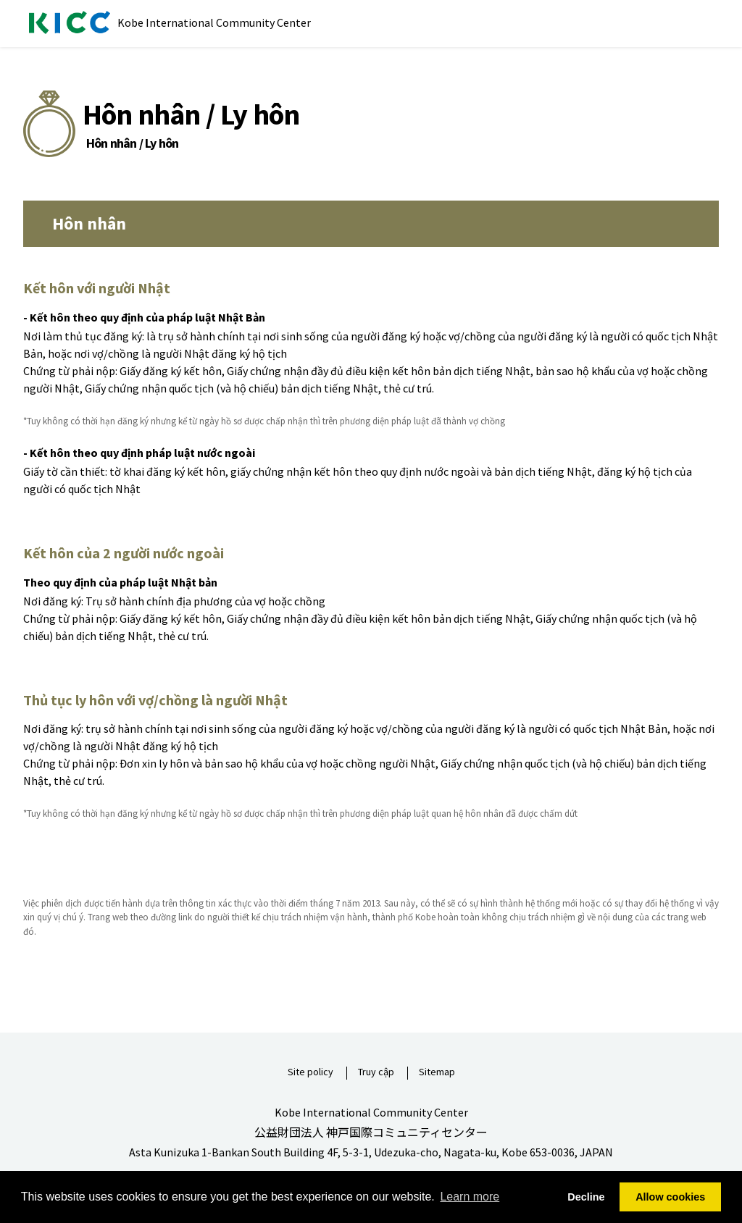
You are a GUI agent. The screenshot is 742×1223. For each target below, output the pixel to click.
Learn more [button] (469, 1196)
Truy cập (376, 1072)
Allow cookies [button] (670, 1197)
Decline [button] (585, 1197)
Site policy (310, 1072)
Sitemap (437, 1072)
